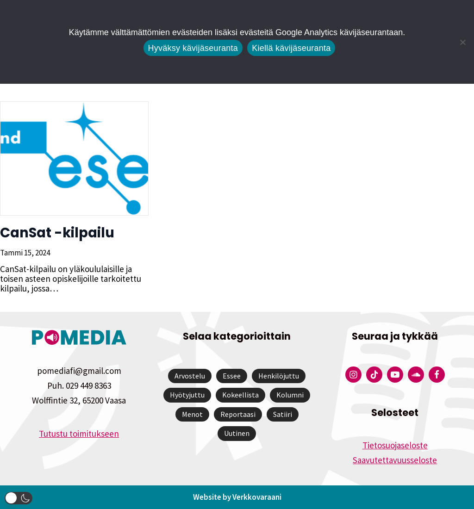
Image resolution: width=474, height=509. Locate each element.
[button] (18, 498)
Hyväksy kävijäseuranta (193, 48)
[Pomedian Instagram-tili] (353, 374)
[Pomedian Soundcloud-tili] (416, 374)
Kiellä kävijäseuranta (291, 48)
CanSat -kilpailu (57, 232)
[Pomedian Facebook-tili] (437, 374)
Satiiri (282, 414)
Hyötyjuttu (187, 394)
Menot (192, 414)
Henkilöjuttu (278, 375)
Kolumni (290, 394)
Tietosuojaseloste (395, 445)
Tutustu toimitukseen (79, 433)
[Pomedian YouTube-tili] (395, 374)
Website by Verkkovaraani (237, 497)
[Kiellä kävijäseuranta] (462, 42)
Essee (232, 375)
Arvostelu (190, 375)
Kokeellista (240, 394)
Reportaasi (238, 414)
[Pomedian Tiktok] (374, 374)
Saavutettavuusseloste (395, 460)
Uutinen (236, 433)
